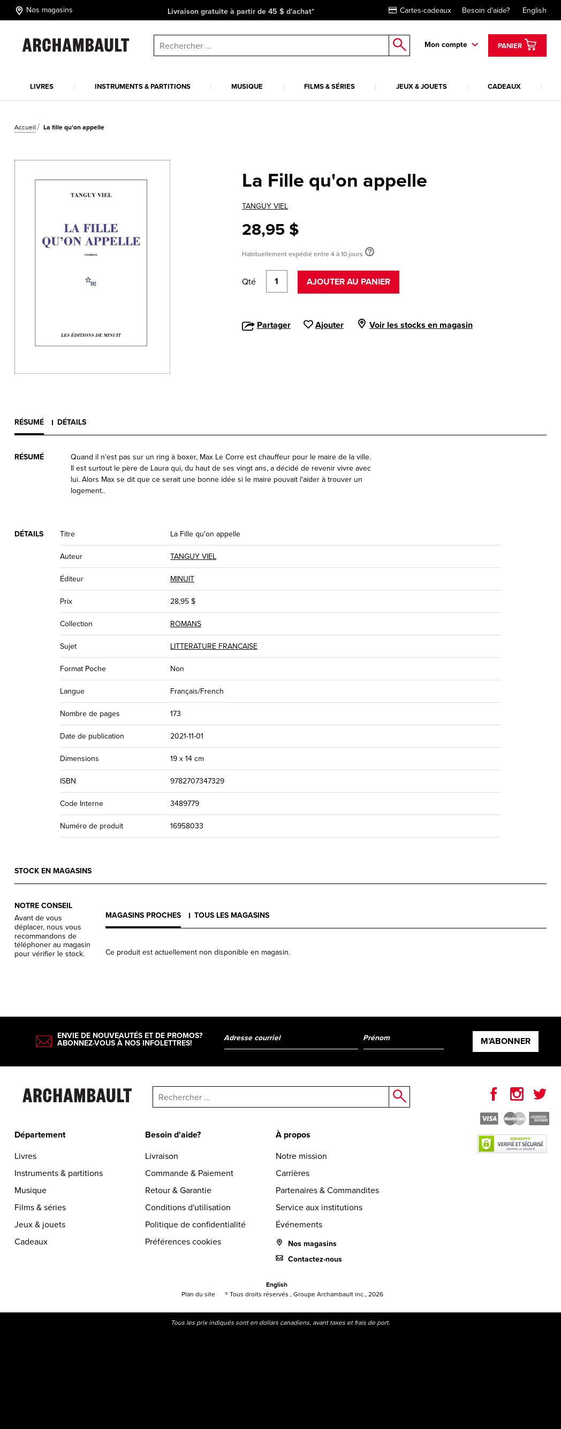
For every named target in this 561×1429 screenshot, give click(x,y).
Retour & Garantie (178, 1190)
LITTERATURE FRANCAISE (213, 646)
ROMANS (185, 623)
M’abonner (505, 1041)
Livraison (161, 1156)
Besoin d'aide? (486, 10)
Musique (247, 86)
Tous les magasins (231, 915)
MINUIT (182, 579)
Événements (299, 1224)
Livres (42, 86)
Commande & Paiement (189, 1173)
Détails (71, 422)
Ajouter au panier (348, 281)
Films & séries (329, 86)
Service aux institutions (319, 1207)
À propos (293, 1134)
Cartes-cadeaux (420, 10)
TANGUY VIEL (265, 206)
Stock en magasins (53, 871)
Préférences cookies (183, 1241)
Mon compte (445, 44)
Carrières (292, 1173)
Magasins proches (143, 915)
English (534, 10)
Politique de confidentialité (195, 1224)
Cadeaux (504, 86)
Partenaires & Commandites (327, 1190)
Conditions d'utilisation (188, 1207)
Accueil (25, 127)
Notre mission (301, 1156)
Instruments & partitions (143, 86)
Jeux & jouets (421, 86)
